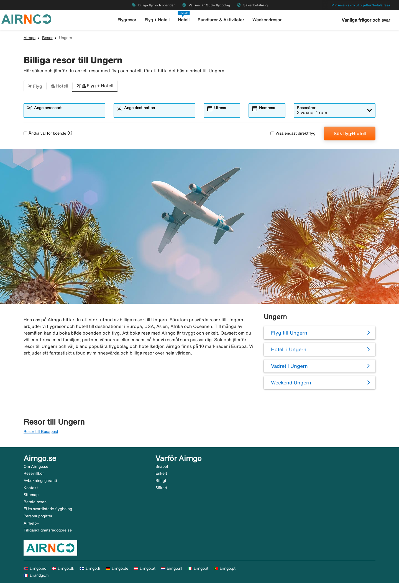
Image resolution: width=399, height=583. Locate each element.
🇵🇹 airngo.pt (225, 568)
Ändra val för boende (45, 133)
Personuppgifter (38, 516)
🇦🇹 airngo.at (144, 568)
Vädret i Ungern (289, 365)
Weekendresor (266, 20)
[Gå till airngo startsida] (26, 18)
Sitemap (31, 495)
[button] (35, 86)
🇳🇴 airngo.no (35, 568)
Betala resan (35, 502)
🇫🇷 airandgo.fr (36, 575)
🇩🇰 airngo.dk (63, 568)
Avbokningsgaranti (40, 480)
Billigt (160, 480)
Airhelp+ (31, 523)
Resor (47, 38)
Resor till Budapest (41, 431)
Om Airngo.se (36, 466)
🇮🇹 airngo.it (198, 568)
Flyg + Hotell (157, 20)
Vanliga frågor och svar (366, 20)
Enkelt (161, 473)
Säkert (161, 488)
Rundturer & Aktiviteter (221, 20)
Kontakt (31, 488)
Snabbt (161, 466)
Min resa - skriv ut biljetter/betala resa (360, 5)
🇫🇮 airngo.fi (90, 568)
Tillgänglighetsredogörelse (48, 530)
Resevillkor (34, 473)
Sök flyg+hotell (350, 133)
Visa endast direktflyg (292, 133)
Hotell (184, 20)
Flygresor (127, 20)
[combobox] (68, 113)
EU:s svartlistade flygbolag (48, 509)
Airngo (29, 38)
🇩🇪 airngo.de (117, 568)
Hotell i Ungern (288, 349)
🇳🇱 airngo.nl (171, 568)
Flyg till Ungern (289, 332)
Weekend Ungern (291, 382)
